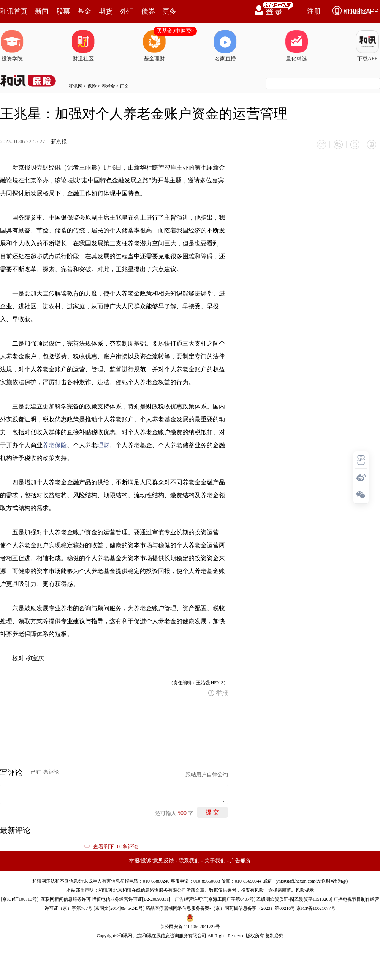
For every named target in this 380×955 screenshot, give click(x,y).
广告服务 (240, 861)
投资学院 (12, 45)
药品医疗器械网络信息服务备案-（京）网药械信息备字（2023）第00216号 (220, 908)
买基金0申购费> (175, 31)
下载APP (367, 45)
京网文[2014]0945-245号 (119, 908)
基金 (84, 11)
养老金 (108, 86)
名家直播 (225, 45)
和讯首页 (13, 11)
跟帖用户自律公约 (206, 775)
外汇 (127, 11)
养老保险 (55, 445)
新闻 (42, 11)
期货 (105, 11)
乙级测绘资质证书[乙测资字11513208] (294, 899)
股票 (63, 11)
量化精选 (296, 45)
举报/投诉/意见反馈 (151, 861)
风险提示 (305, 890)
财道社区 (83, 45)
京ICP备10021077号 (316, 908)
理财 (103, 445)
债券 (148, 11)
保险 (92, 86)
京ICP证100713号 (19, 899)
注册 (314, 11)
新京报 (59, 142)
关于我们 (215, 861)
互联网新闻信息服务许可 (66, 899)
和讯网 (75, 86)
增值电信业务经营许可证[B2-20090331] (131, 899)
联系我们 (189, 861)
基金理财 (154, 45)
